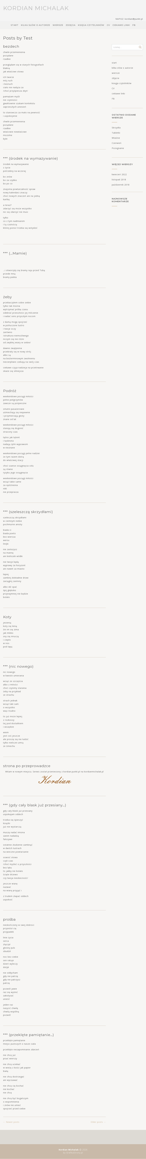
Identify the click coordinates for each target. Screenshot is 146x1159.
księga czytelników (91, 25)
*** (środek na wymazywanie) (30, 158)
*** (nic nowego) (18, 666)
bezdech (11, 46)
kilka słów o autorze (35, 25)
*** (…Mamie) (15, 253)
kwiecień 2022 (119, 174)
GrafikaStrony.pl (74, 1152)
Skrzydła (116, 127)
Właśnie (116, 138)
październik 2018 (120, 184)
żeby (7, 297)
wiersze (58, 25)
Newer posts (11, 1122)
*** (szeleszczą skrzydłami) (28, 512)
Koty (7, 617)
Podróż (9, 391)
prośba (9, 919)
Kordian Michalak (36, 8)
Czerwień (116, 143)
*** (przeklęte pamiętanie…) (28, 1035)
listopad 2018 (119, 179)
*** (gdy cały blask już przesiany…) (34, 805)
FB (133, 25)
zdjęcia (70, 25)
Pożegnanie (118, 148)
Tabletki (116, 132)
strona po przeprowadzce (26, 766)
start (14, 25)
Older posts (98, 1122)
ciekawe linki (121, 25)
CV (108, 25)
